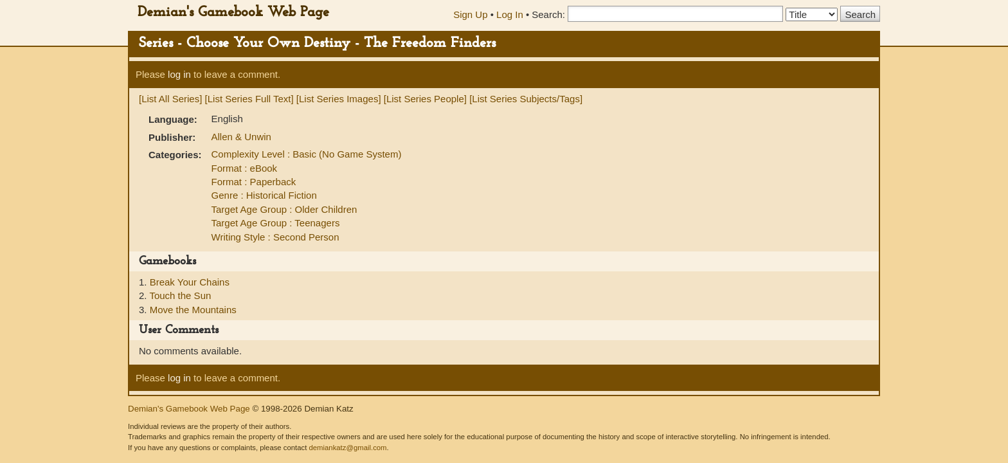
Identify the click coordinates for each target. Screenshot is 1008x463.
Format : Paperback (254, 181)
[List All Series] (170, 98)
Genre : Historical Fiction (264, 195)
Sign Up (470, 14)
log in (179, 74)
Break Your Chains (190, 282)
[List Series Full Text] (249, 98)
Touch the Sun (180, 295)
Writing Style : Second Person (275, 237)
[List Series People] (425, 98)
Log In (509, 14)
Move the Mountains (193, 309)
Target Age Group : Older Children (284, 209)
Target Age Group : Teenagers (276, 222)
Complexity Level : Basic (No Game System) (307, 154)
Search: (548, 14)
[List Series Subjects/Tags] (525, 98)
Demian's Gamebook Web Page (233, 12)
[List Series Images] (338, 98)
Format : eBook (245, 168)
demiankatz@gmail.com (347, 447)
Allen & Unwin (241, 136)
